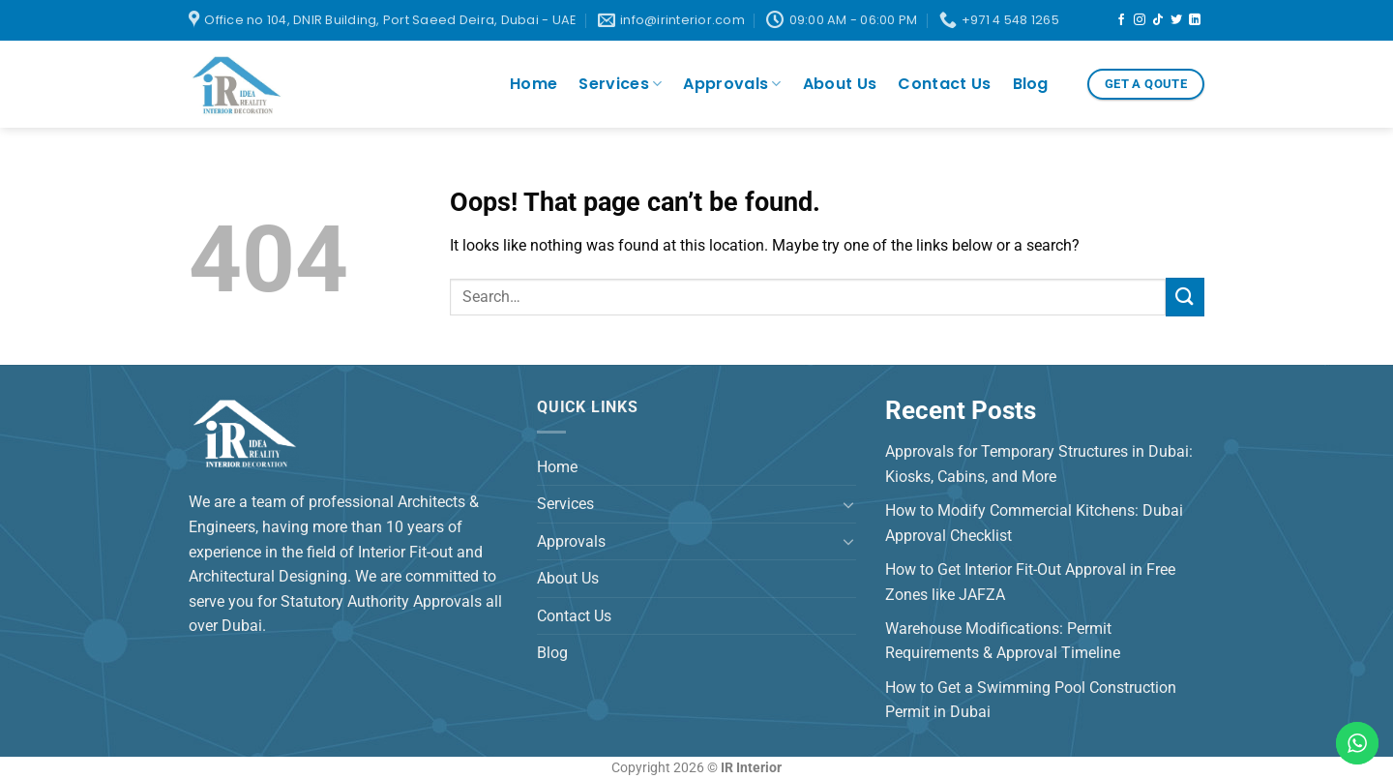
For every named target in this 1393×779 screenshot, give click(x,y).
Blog (1031, 84)
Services (620, 84)
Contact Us (944, 84)
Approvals (732, 84)
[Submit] (1185, 296)
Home (533, 84)
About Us (840, 84)
